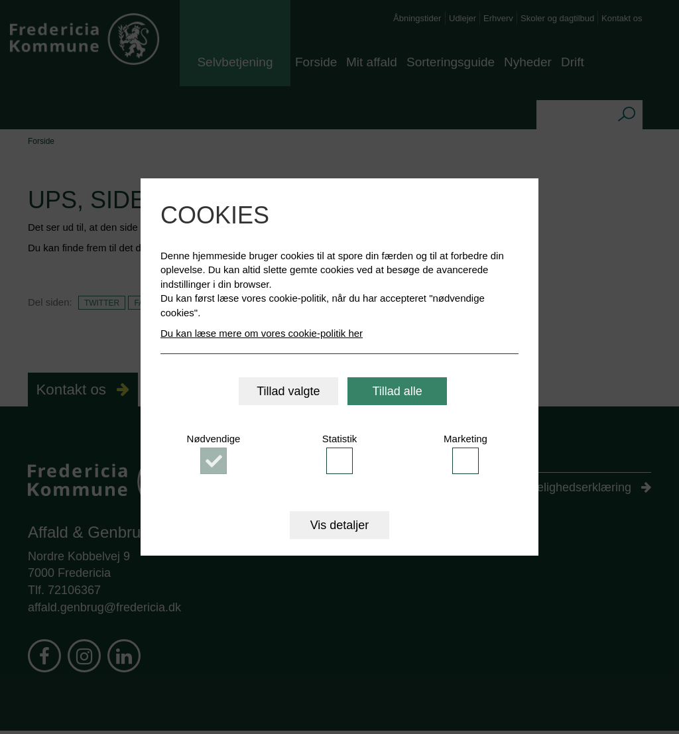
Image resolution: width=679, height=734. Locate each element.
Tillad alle (397, 391)
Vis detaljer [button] (339, 525)
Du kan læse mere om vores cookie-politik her (261, 333)
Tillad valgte (288, 391)
